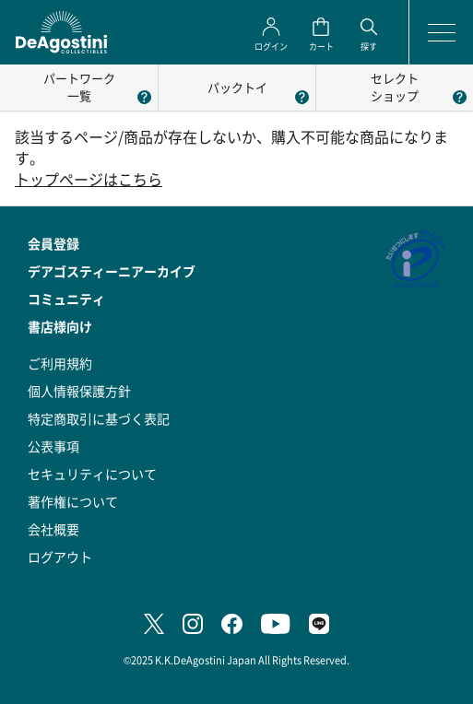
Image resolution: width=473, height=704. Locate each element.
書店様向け (60, 326)
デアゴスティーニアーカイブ (111, 271)
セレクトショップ (395, 86)
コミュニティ (66, 298)
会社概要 (53, 529)
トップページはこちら (88, 179)
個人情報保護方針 (79, 390)
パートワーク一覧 (79, 86)
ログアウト (60, 556)
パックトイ (237, 87)
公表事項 (53, 446)
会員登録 (53, 243)
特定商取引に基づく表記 (99, 418)
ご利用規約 (60, 363)
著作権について (73, 501)
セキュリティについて (92, 473)
